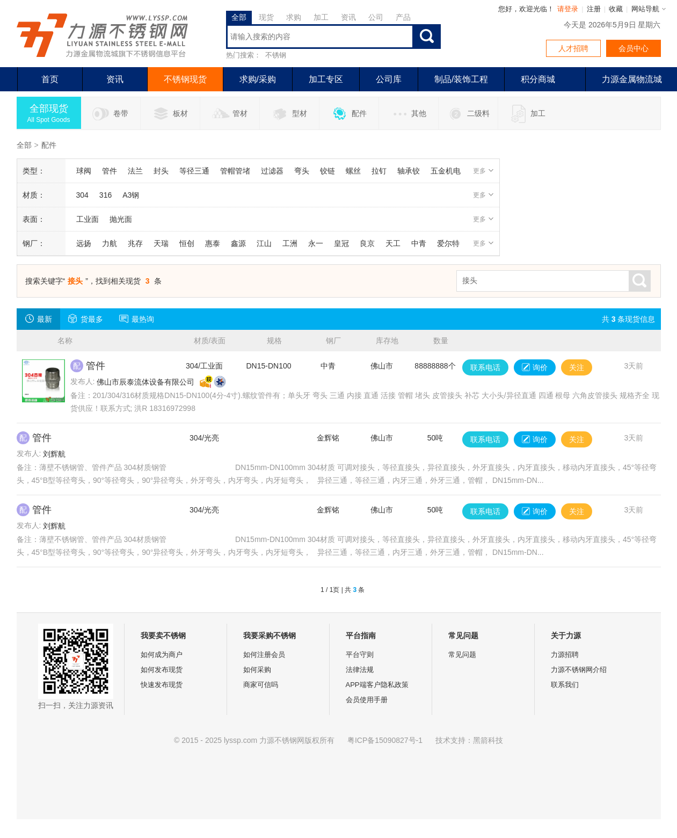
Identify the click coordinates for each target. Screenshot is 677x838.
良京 (367, 243)
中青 (418, 243)
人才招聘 (573, 48)
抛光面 (121, 219)
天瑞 (161, 243)
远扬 (83, 243)
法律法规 (360, 670)
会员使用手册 (367, 700)
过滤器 (272, 171)
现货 (266, 17)
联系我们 (565, 685)
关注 (576, 367)
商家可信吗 (260, 685)
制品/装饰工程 (461, 79)
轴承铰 (408, 171)
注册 (594, 9)
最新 (38, 318)
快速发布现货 (162, 685)
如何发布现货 (162, 670)
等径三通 (194, 171)
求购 (293, 17)
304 (82, 195)
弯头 (301, 171)
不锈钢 (275, 55)
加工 (321, 17)
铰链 (327, 171)
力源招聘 (565, 655)
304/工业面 (204, 366)
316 (105, 195)
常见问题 (462, 655)
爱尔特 (448, 243)
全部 (238, 17)
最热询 (136, 318)
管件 (109, 171)
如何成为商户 (162, 655)
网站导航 (645, 9)
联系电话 (485, 367)
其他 (408, 114)
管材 (229, 114)
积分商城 (538, 79)
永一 (315, 243)
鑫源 (238, 243)
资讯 (348, 17)
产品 (403, 17)
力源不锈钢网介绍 (579, 670)
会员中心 (633, 48)
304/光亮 (204, 438)
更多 (483, 171)
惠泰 (212, 243)
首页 (50, 79)
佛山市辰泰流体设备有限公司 (145, 382)
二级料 (468, 114)
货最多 (85, 318)
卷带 (110, 114)
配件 (349, 114)
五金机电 (446, 171)
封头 (161, 171)
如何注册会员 (264, 655)
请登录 (567, 9)
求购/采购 (257, 79)
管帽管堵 (235, 171)
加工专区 (326, 79)
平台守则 (360, 655)
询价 (535, 367)
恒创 (186, 243)
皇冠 (341, 243)
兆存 (135, 243)
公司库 (389, 79)
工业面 (87, 219)
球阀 (83, 171)
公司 (375, 17)
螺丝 (353, 171)
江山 (264, 243)
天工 (393, 243)
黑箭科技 (488, 740)
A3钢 (130, 195)
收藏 (616, 9)
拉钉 (379, 171)
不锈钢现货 (185, 79)
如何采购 (257, 670)
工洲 (289, 243)
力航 (109, 243)
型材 (289, 114)
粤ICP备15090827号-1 (385, 740)
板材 (170, 114)
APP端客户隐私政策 (377, 685)
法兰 (135, 171)
